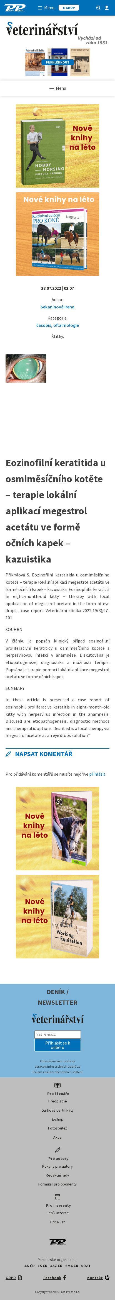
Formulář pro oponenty (57, 1184)
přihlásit (97, 774)
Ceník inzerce (57, 1212)
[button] (57, 1045)
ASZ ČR (56, 1265)
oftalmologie (66, 325)
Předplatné (57, 1101)
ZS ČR (43, 1265)
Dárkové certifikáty (58, 1110)
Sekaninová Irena (57, 307)
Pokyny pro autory (57, 1166)
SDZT (86, 1265)
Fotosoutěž (57, 1128)
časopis (43, 325)
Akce (57, 1137)
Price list (57, 1221)
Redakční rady (57, 1175)
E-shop (57, 1119)
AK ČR (29, 1265)
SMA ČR (71, 1265)
